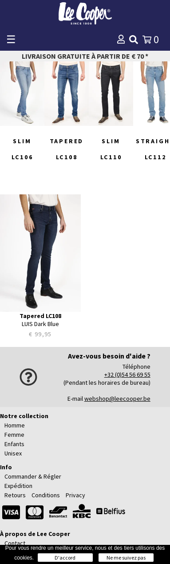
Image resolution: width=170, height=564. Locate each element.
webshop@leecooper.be (117, 399)
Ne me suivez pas (126, 557)
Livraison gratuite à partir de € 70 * (85, 56)
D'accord (65, 557)
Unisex (13, 453)
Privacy (75, 495)
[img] (133, 39)
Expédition (18, 486)
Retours (15, 495)
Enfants (14, 444)
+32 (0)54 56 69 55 (127, 375)
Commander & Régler (32, 476)
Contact (14, 543)
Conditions (46, 495)
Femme (14, 435)
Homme (14, 425)
